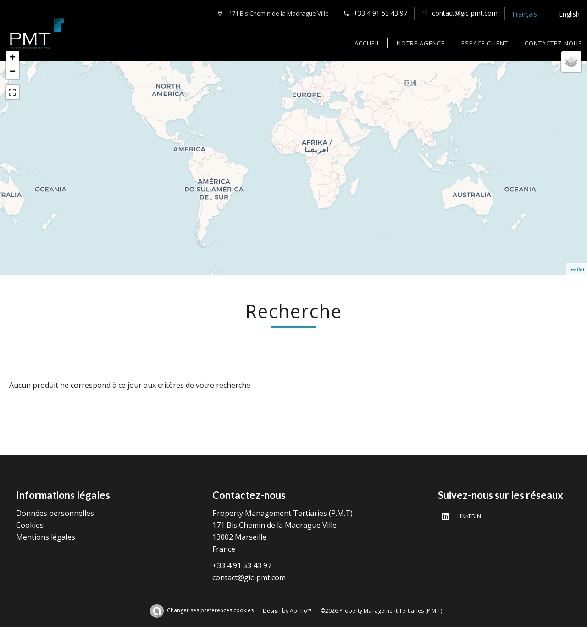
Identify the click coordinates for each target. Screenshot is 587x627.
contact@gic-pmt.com (465, 13)
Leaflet (576, 269)
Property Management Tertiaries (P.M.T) (282, 513)
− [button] (13, 72)
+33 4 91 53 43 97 (380, 13)
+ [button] (13, 58)
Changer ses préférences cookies (210, 610)
